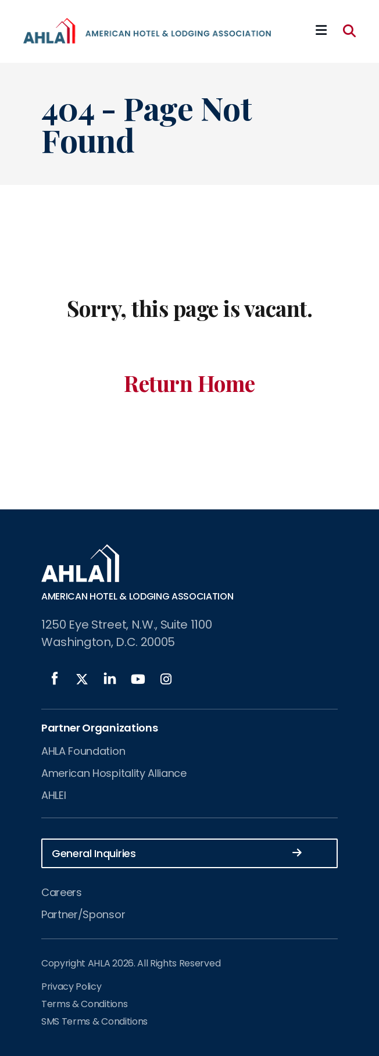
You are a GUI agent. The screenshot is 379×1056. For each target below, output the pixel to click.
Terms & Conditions (84, 1004)
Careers (61, 892)
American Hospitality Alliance (114, 773)
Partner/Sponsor (83, 914)
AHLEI (53, 795)
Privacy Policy (71, 986)
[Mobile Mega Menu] (321, 31)
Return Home (189, 383)
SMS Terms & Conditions (94, 1021)
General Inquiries (177, 853)
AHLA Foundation (83, 751)
